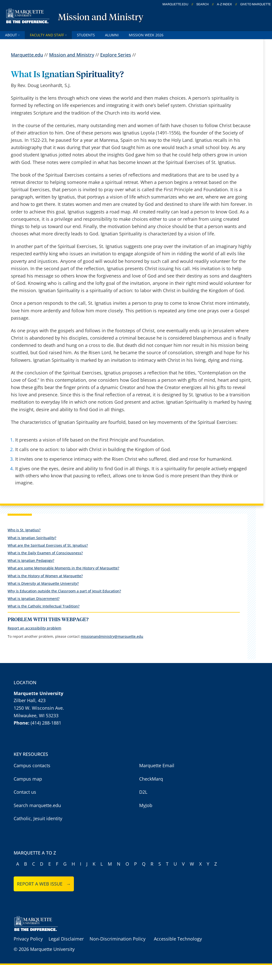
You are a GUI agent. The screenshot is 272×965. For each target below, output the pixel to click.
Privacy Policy (28, 939)
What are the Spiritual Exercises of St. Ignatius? (48, 545)
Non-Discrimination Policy (117, 939)
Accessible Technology (178, 939)
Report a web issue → (44, 884)
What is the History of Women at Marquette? (45, 575)
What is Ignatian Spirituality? (32, 537)
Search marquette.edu (37, 805)
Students (86, 35)
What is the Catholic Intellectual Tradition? (43, 606)
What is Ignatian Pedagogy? (31, 560)
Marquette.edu (27, 55)
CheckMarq (151, 779)
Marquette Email (156, 765)
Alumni (112, 35)
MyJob (145, 805)
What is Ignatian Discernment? (33, 598)
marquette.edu (175, 4)
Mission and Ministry (100, 17)
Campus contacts (32, 765)
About (12, 35)
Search (202, 4)
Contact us (25, 792)
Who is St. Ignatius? (24, 530)
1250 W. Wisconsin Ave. (39, 708)
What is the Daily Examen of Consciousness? (45, 552)
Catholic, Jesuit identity (38, 818)
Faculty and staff (48, 35)
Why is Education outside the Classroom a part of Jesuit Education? (64, 591)
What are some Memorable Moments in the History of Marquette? (63, 568)
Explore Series (115, 55)
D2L (143, 792)
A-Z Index (224, 4)
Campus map (28, 779)
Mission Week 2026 (146, 35)
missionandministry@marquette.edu (112, 636)
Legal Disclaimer (66, 939)
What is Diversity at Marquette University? (43, 583)
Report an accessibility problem (34, 628)
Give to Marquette (255, 4)
